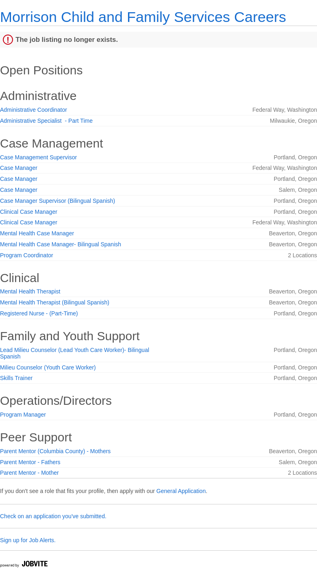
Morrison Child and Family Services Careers (143, 17)
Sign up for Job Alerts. (28, 540)
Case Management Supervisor (38, 157)
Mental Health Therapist (30, 291)
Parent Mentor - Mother (29, 472)
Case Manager (18, 168)
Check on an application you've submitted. (53, 516)
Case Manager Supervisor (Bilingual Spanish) (57, 201)
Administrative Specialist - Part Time (46, 120)
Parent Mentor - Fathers (30, 462)
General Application (181, 491)
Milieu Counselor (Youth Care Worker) (48, 367)
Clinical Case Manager (28, 212)
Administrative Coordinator (33, 109)
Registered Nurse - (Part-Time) (39, 313)
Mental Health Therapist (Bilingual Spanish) (54, 302)
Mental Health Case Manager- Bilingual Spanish (60, 244)
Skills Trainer (16, 378)
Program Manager (23, 414)
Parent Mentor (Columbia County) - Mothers (55, 451)
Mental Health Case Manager (37, 233)
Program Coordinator (26, 255)
